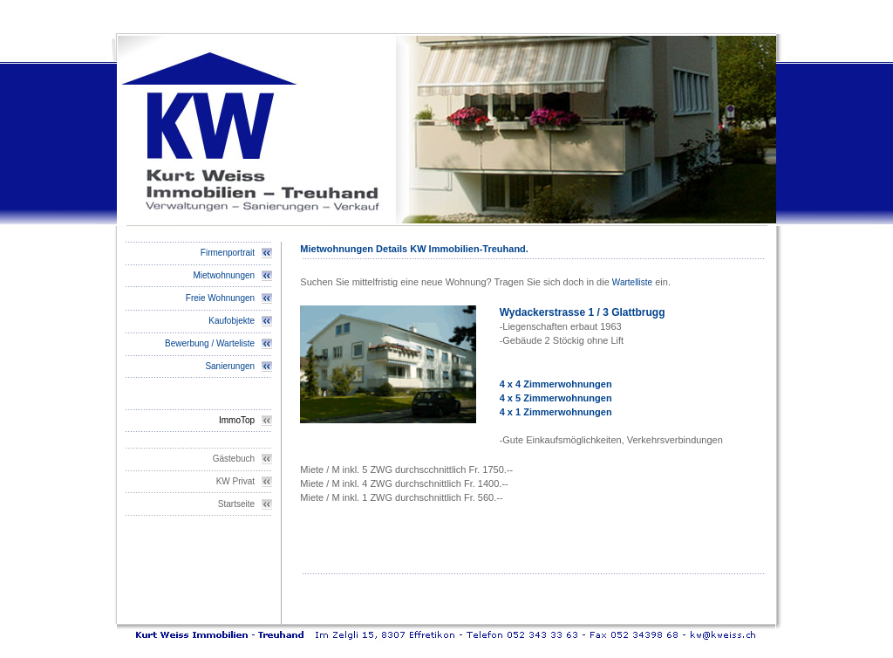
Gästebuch (234, 458)
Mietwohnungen (225, 275)
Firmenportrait (228, 252)
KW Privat (235, 481)
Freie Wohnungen (220, 298)
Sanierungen (230, 366)
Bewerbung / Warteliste (210, 343)
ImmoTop (237, 420)
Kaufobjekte (231, 321)
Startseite (236, 504)
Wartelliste (632, 282)
